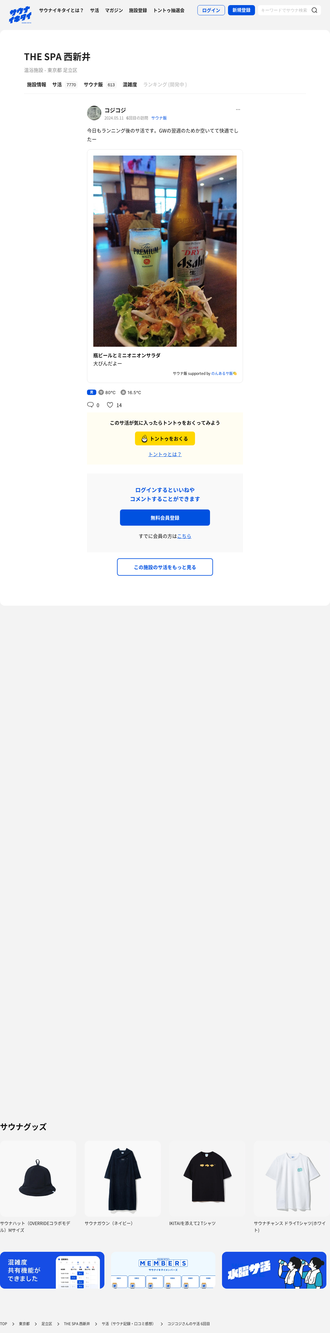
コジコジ (115, 110)
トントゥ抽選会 (168, 10)
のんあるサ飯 (222, 373)
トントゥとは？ (165, 454)
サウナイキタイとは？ (61, 10)
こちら (184, 535)
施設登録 (138, 10)
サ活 (94, 10)
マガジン (114, 10)
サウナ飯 (159, 117)
